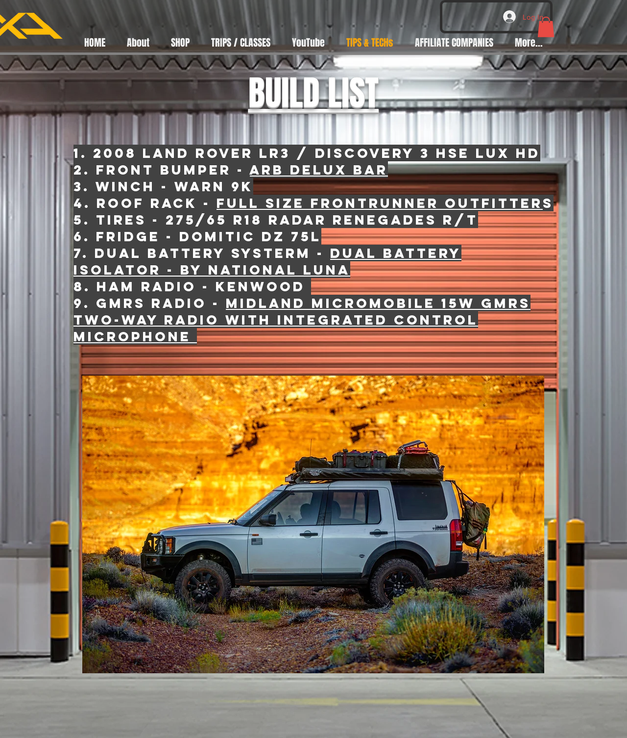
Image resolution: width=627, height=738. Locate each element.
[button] (546, 27)
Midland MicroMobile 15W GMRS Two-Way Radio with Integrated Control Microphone (302, 320)
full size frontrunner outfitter (380, 203)
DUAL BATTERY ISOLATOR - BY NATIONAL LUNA (267, 261)
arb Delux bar (319, 169)
